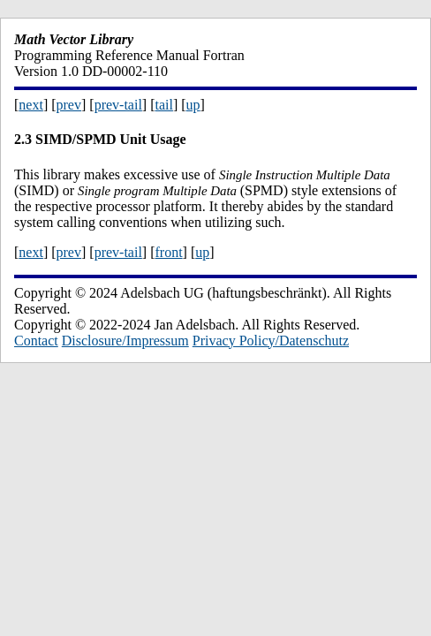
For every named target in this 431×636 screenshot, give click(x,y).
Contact (36, 340)
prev (69, 104)
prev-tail (118, 104)
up (193, 104)
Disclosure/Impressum (125, 340)
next (31, 104)
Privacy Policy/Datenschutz (271, 340)
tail (163, 104)
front (168, 252)
